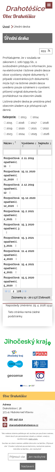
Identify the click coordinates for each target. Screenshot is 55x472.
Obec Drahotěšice (19, 16)
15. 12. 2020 (28, 197)
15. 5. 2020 (27, 277)
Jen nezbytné (36, 456)
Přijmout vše (17, 456)
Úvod (6, 26)
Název (9, 143)
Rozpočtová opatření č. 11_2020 (12, 175)
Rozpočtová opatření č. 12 (12, 188)
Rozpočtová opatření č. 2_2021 (12, 215)
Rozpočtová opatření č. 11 (12, 162)
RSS (46, 51)
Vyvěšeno (28, 143)
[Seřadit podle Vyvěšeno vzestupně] (23, 145)
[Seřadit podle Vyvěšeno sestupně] (23, 147)
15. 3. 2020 (27, 224)
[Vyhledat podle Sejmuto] (44, 152)
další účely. (33, 439)
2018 (46, 122)
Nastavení (27, 466)
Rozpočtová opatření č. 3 (12, 228)
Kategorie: (9, 116)
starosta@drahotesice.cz (20, 425)
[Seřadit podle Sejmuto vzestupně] (39, 145)
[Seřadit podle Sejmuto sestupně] (39, 147)
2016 (21, 122)
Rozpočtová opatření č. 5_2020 (12, 281)
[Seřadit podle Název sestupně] (15, 143)
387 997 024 (13, 419)
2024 (22, 133)
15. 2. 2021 (27, 211)
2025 (34, 133)
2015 (9, 122)
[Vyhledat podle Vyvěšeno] (29, 152)
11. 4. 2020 (27, 251)
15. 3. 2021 (27, 237)
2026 (46, 133)
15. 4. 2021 (27, 264)
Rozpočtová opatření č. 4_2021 (12, 268)
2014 (36, 117)
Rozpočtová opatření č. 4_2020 (12, 254)
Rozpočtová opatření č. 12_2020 (12, 201)
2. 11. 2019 (27, 158)
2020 (22, 128)
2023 (9, 133)
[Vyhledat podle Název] (11, 152)
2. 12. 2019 (27, 184)
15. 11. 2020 (28, 171)
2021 (34, 128)
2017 (34, 122)
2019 (9, 128)
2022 (46, 128)
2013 (23, 117)
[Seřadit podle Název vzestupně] (15, 141)
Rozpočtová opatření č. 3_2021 (12, 241)
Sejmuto (44, 143)
